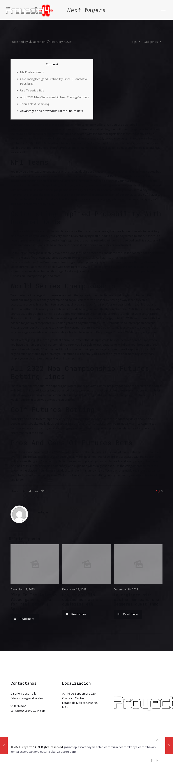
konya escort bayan (142, 747)
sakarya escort (38, 752)
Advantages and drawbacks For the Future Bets (51, 111)
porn (73, 752)
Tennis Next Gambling (34, 104)
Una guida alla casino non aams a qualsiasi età (82, 599)
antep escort (104, 747)
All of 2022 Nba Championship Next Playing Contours (55, 97)
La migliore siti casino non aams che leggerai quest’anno (136, 599)
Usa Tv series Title (32, 90)
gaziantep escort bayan (79, 747)
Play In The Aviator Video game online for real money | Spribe (33, 601)
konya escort (19, 752)
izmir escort (121, 747)
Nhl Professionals (32, 72)
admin (37, 42)
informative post (148, 125)
